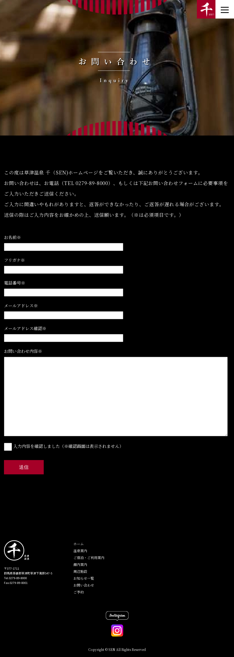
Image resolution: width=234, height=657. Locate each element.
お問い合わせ (83, 585)
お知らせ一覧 (83, 578)
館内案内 (80, 564)
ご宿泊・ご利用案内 (88, 557)
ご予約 (78, 592)
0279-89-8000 (92, 182)
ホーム (78, 543)
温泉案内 (80, 550)
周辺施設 (80, 571)
